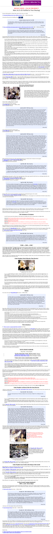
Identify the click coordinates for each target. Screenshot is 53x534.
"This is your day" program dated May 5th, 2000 (12, 326)
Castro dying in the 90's (19, 523)
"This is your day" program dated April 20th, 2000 (12, 159)
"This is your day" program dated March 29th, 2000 (13, 230)
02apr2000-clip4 (14, 292)
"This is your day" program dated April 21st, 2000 (12, 178)
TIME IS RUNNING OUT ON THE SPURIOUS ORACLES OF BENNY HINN (18, 531)
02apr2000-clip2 (6, 130)
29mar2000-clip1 (13, 228)
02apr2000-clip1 (6, 104)
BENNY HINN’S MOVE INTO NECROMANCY (12, 532)
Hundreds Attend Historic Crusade (22, 354)
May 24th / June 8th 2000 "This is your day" (24, 389)
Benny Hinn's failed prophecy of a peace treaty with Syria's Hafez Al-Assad (17, 74)
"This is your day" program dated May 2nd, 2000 (12, 194)
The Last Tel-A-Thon (7, 489)
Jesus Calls (33, 328)
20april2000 (6, 160)
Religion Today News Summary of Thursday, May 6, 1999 (12, 467)
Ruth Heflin (35, 184)
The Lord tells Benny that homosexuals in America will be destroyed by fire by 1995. (18, 27)
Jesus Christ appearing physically (29, 524)
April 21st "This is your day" (11, 469)
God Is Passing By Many (8, 507)
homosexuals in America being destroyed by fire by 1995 (38, 523)
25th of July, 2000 (9, 76)
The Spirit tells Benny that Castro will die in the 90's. (13, 15)
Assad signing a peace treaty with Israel (12, 524)
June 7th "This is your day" (11, 404)
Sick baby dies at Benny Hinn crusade (21, 355)
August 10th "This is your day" (10, 461)
